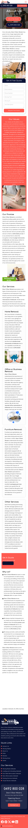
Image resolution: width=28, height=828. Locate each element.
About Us (5, 751)
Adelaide (10, 708)
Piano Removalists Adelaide (10, 776)
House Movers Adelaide (9, 780)
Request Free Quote (14, 110)
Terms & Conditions (7, 826)
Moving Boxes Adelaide (9, 768)
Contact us (14, 805)
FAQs (4, 753)
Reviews (5, 755)
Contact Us (6, 746)
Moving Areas (6, 758)
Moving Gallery (7, 748)
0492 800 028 (6, 6)
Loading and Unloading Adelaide (12, 771)
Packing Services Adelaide (10, 778)
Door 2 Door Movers (16, 816)
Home (11, 14)
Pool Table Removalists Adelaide (12, 773)
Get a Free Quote (13, 19)
